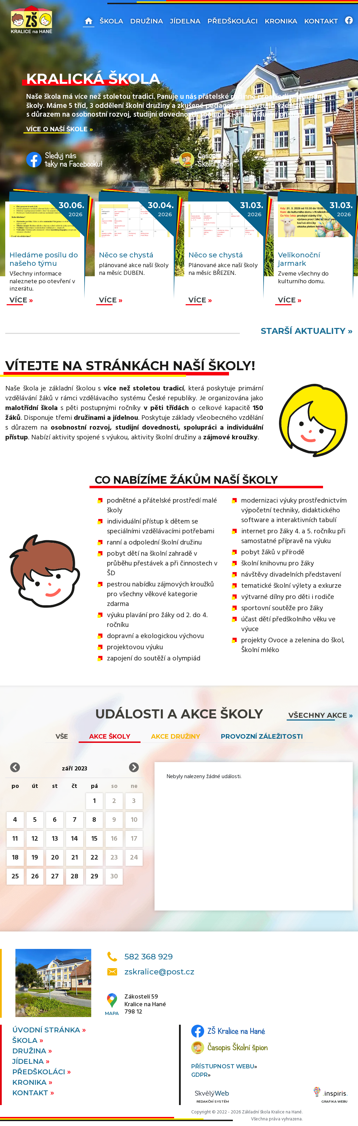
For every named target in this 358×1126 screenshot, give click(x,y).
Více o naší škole (57, 129)
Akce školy (109, 736)
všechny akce (317, 715)
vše (62, 736)
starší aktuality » (307, 331)
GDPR (199, 1075)
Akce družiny (175, 736)
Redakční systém (212, 1097)
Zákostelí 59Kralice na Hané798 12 (145, 1004)
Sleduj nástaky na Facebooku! (73, 159)
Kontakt (321, 21)
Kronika (281, 21)
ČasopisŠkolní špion (215, 159)
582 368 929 (148, 957)
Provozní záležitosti (262, 736)
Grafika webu (331, 1096)
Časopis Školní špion (238, 1047)
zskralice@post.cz (159, 972)
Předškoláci (232, 21)
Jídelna (185, 21)
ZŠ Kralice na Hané (236, 1031)
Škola (111, 21)
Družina (146, 21)
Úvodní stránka (47, 1030)
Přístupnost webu (222, 1066)
